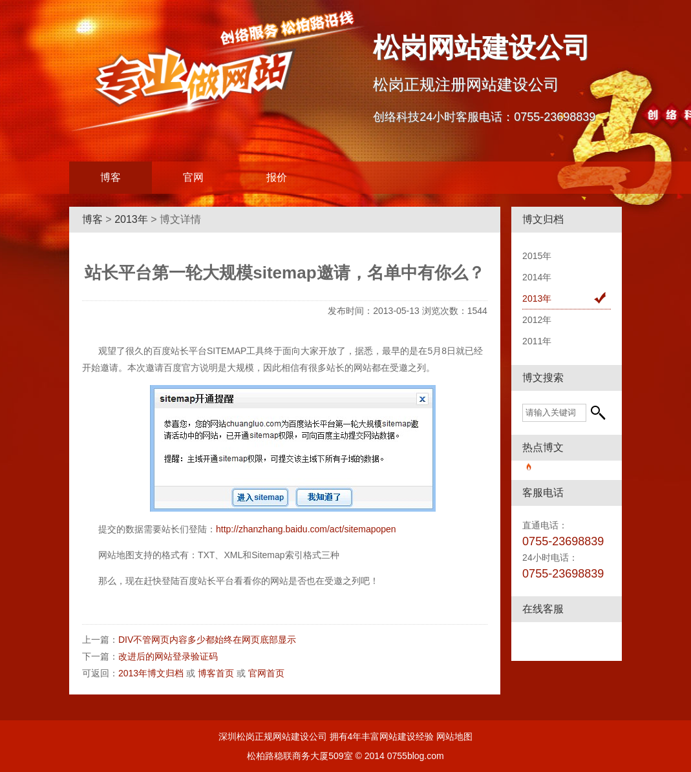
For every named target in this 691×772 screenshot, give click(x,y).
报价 (276, 177)
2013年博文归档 (151, 673)
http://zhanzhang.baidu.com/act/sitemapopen (306, 529)
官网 (193, 177)
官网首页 (266, 673)
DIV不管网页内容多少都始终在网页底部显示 (207, 639)
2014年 (536, 277)
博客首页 (216, 673)
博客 (110, 177)
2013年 (131, 219)
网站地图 (454, 736)
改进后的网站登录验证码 (168, 656)
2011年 (536, 341)
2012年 (536, 320)
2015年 (536, 256)
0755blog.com (415, 756)
